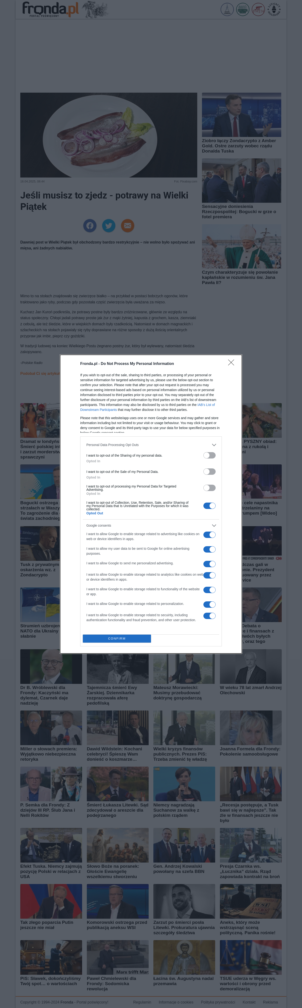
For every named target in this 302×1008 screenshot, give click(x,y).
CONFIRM (117, 638)
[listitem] (151, 444)
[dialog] (151, 504)
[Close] (232, 363)
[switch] (209, 455)
